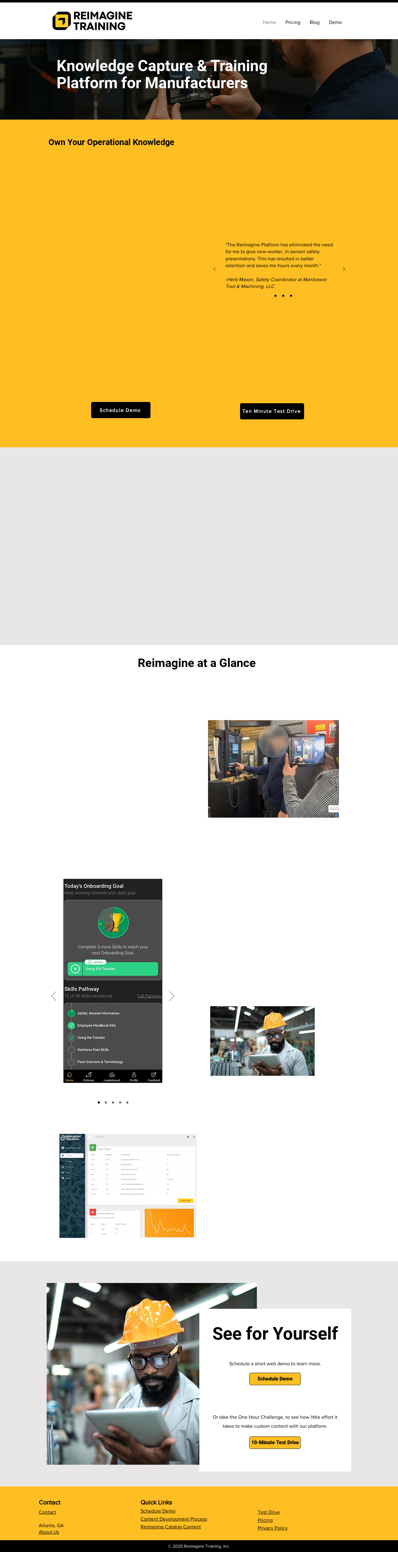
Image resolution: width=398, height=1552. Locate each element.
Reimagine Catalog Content (171, 1526)
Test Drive (269, 1512)
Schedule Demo (158, 1510)
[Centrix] (275, 296)
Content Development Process (174, 1519)
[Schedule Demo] (120, 410)
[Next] (344, 269)
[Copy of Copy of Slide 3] (106, 1103)
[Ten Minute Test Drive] (272, 411)
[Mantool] (268, 296)
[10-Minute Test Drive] (275, 1442)
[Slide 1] (99, 1103)
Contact (47, 1512)
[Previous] (214, 269)
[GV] (291, 296)
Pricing (265, 1520)
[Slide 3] (120, 1103)
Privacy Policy (273, 1528)
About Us (49, 1532)
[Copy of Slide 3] (127, 1103)
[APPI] (283, 296)
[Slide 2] (113, 1103)
